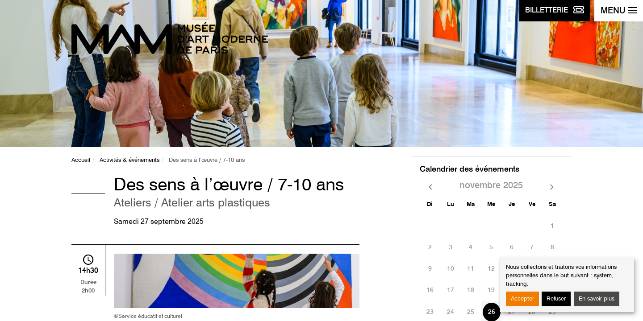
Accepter (522, 299)
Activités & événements (129, 160)
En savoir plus (596, 299)
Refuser (556, 299)
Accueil (80, 160)
